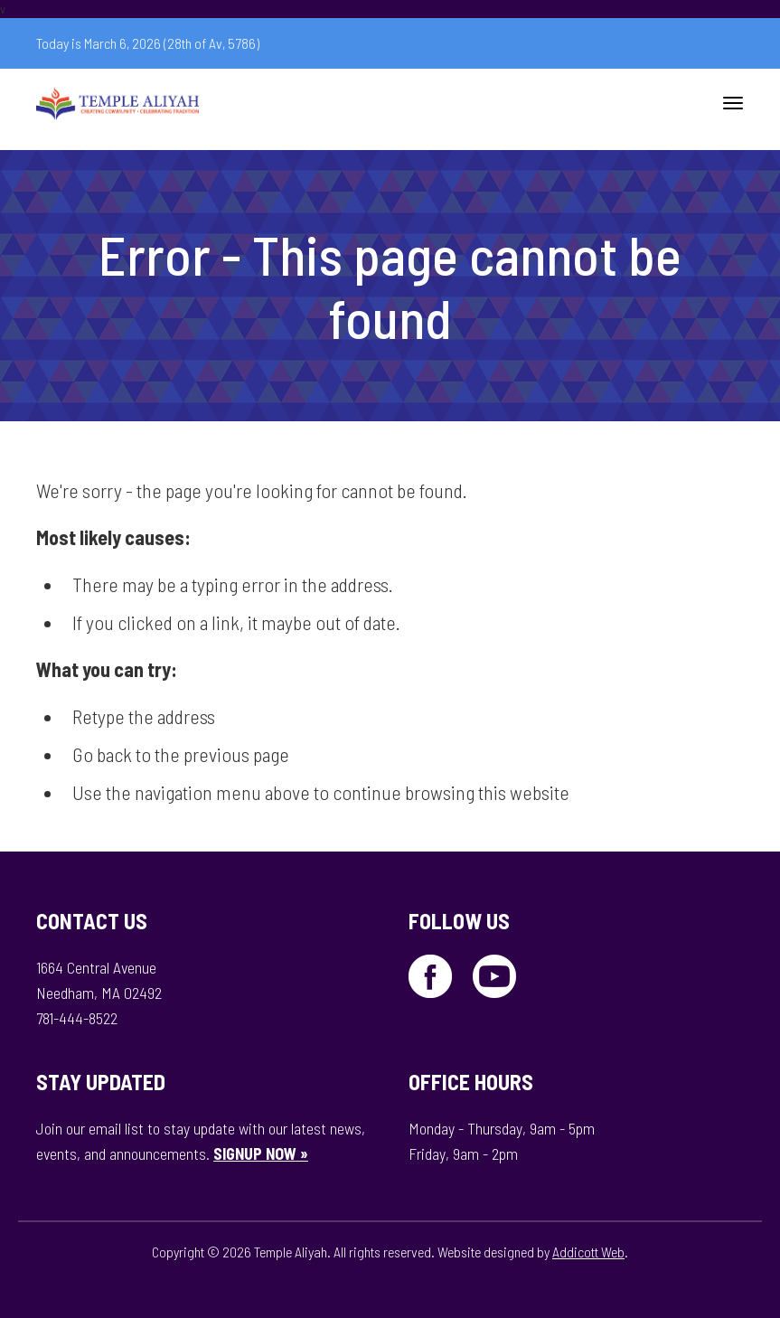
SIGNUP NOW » (260, 1153)
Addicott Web (588, 1251)
